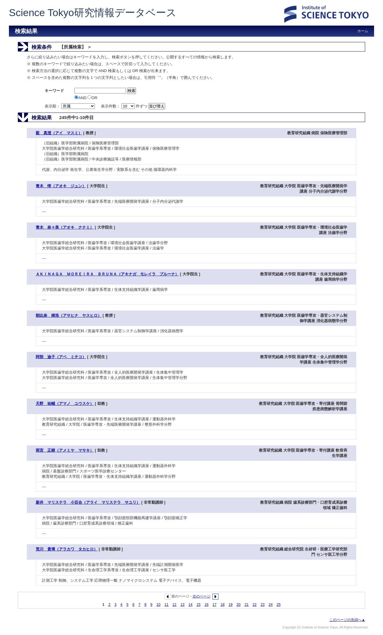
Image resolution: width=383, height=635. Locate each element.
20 (239, 605)
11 (166, 605)
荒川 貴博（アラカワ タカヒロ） (67, 549)
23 (263, 605)
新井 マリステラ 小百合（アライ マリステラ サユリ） (88, 502)
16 (206, 605)
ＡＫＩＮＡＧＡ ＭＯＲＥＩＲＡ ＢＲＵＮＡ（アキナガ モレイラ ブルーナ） (107, 274)
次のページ (201, 596)
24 (270, 605)
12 (174, 605)
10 (159, 605)
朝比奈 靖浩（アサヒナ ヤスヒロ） (68, 315)
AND (80, 98)
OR (92, 98)
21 (247, 605)
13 (182, 605)
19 (231, 605)
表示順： (70, 106)
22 (255, 605)
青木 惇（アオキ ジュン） (61, 186)
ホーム (362, 31)
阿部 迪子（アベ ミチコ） (61, 357)
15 (198, 605)
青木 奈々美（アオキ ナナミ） (65, 227)
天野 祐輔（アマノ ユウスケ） (65, 403)
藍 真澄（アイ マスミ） (59, 133)
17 (214, 605)
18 (223, 605)
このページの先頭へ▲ (347, 620)
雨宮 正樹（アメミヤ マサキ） (65, 450)
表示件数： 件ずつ (124, 106)
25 (278, 605)
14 (190, 605)
